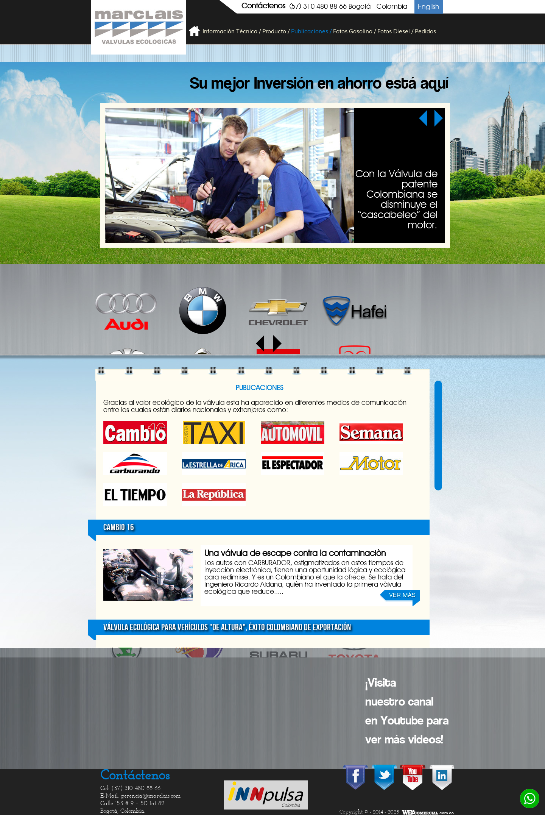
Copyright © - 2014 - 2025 (369, 812)
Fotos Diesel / (395, 31)
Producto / (276, 31)
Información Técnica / (231, 31)
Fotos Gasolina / (354, 31)
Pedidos (425, 31)
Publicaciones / (311, 31)
